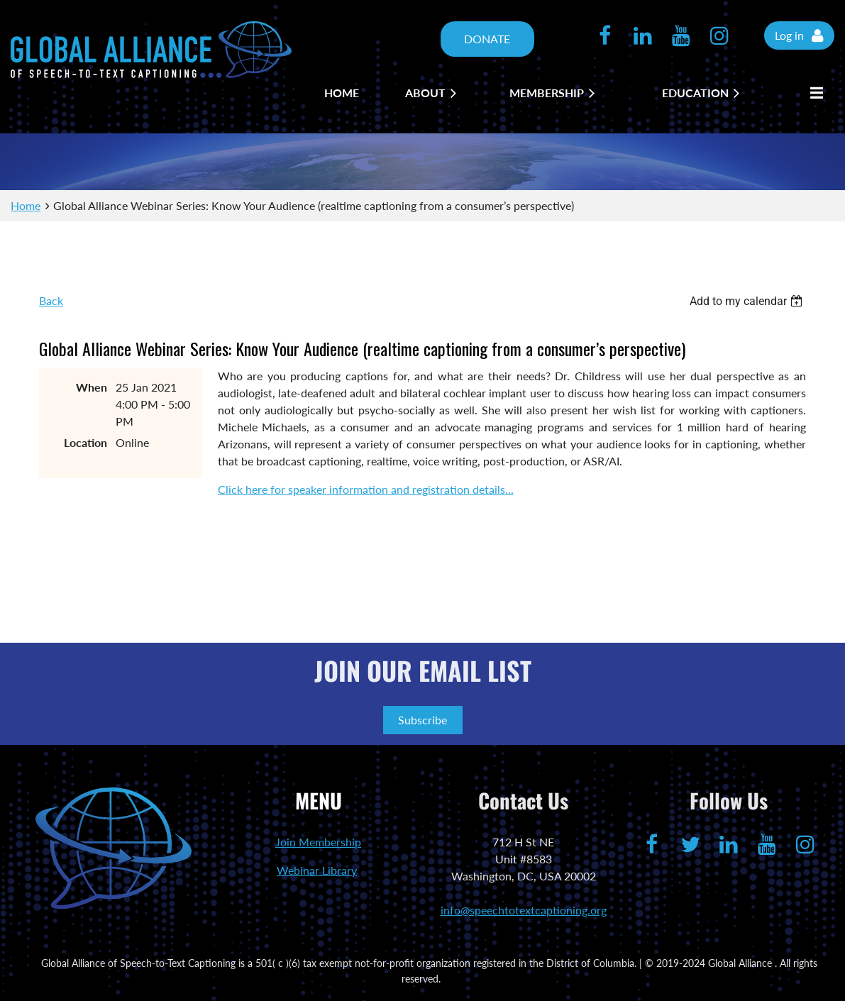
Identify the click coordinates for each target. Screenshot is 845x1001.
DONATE (487, 38)
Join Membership (318, 841)
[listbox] (748, 301)
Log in (789, 35)
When (91, 387)
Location (85, 442)
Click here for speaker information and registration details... (366, 489)
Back (51, 300)
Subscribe (422, 719)
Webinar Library (317, 870)
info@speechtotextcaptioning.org (524, 910)
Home (25, 205)
